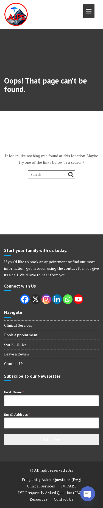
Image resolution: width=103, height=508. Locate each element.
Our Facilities (15, 344)
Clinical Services (18, 325)
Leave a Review (16, 354)
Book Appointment (21, 334)
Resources (39, 499)
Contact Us (14, 363)
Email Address (17, 414)
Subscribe (51, 439)
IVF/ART (68, 486)
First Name (14, 392)
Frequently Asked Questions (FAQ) (51, 479)
